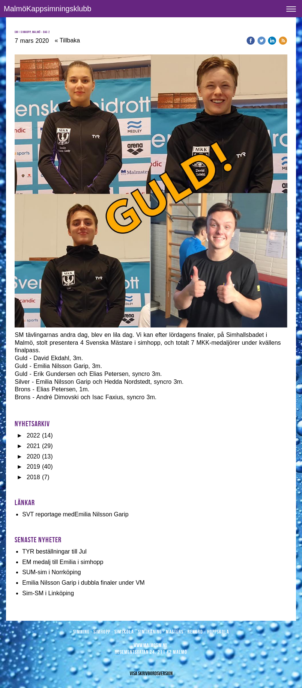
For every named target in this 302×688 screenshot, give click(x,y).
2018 (33, 477)
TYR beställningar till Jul (54, 551)
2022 (33, 435)
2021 (33, 446)
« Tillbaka (67, 40)
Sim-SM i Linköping (48, 593)
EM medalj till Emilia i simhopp (62, 562)
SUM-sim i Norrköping (51, 572)
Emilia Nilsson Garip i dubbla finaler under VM (83, 582)
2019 (33, 466)
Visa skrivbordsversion (151, 673)
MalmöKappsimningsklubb (47, 9)
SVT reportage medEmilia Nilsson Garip (75, 514)
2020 (33, 456)
